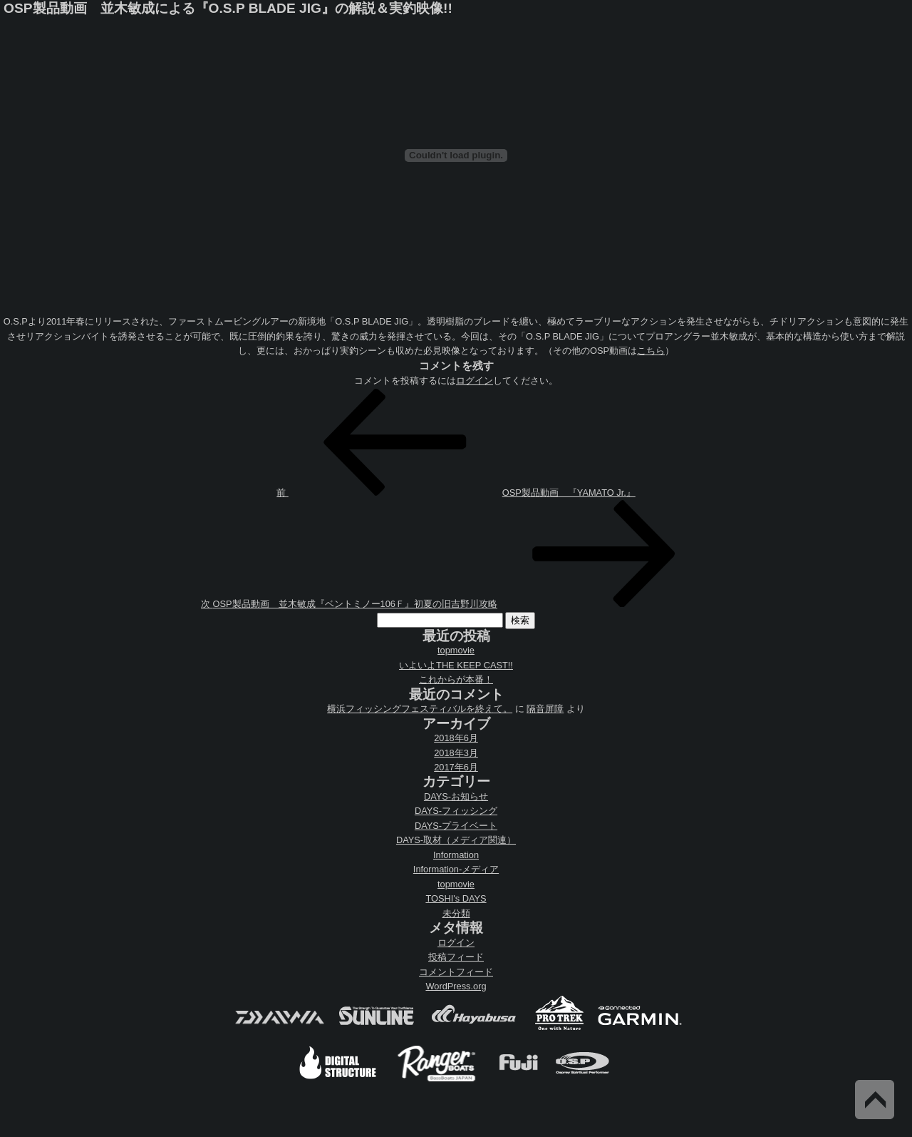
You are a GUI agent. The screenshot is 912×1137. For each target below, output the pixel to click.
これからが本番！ (456, 679)
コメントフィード (456, 972)
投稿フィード (456, 957)
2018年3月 (456, 753)
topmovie (456, 650)
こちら (651, 350)
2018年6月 (456, 738)
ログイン (474, 380)
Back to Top (874, 1099)
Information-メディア (456, 869)
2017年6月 (456, 767)
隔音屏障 (545, 708)
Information (456, 855)
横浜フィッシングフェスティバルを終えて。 (419, 708)
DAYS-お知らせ (456, 796)
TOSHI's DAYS (455, 898)
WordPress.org (455, 986)
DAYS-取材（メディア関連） (456, 840)
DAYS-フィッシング (456, 810)
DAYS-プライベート (456, 825)
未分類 (456, 913)
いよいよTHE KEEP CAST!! (456, 665)
